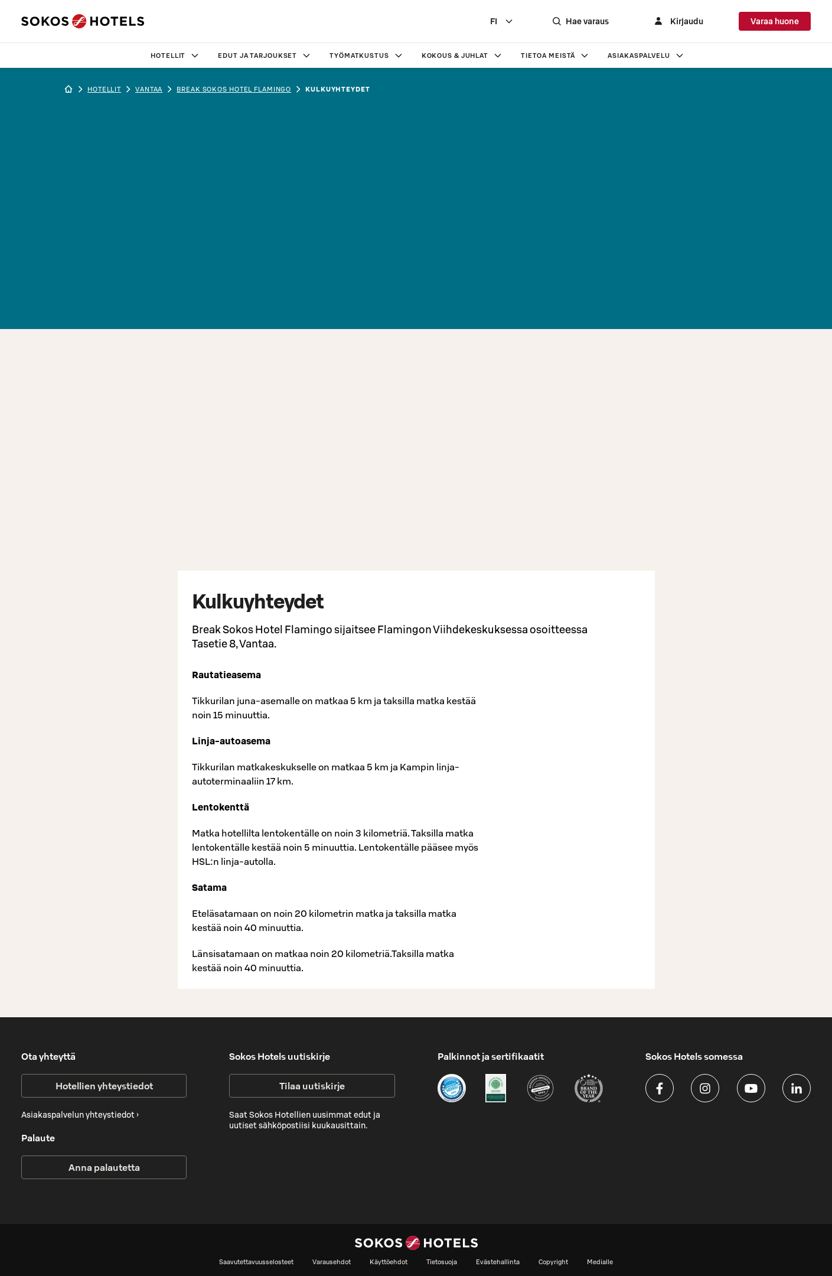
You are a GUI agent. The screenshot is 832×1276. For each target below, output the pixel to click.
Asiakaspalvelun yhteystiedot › (80, 1114)
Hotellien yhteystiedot (104, 1086)
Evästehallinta (498, 1262)
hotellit (104, 89)
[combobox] (502, 21)
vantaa (148, 89)
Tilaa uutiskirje (312, 1086)
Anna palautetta (104, 1167)
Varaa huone (775, 21)
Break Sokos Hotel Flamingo (234, 89)
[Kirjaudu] (677, 21)
